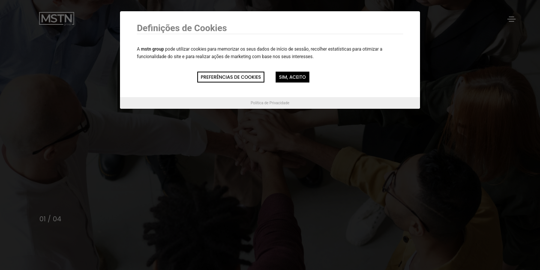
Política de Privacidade (269, 103)
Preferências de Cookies (231, 77)
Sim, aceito (292, 77)
